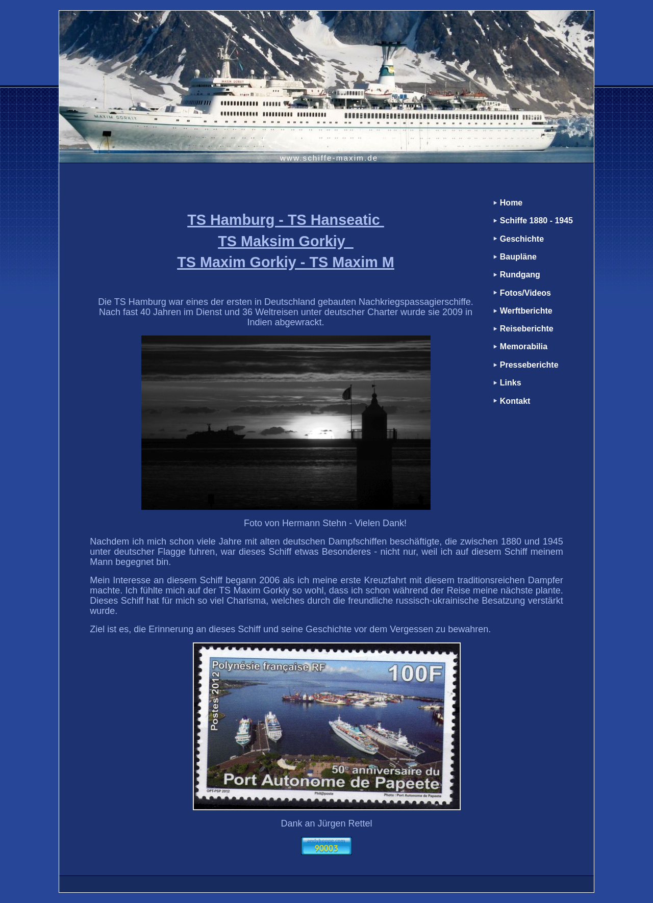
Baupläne (518, 256)
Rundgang (520, 274)
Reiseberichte (527, 328)
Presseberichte (529, 364)
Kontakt (515, 401)
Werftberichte (526, 310)
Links (510, 382)
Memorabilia (523, 346)
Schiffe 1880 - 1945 (536, 220)
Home (511, 202)
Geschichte (522, 239)
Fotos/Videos (525, 293)
